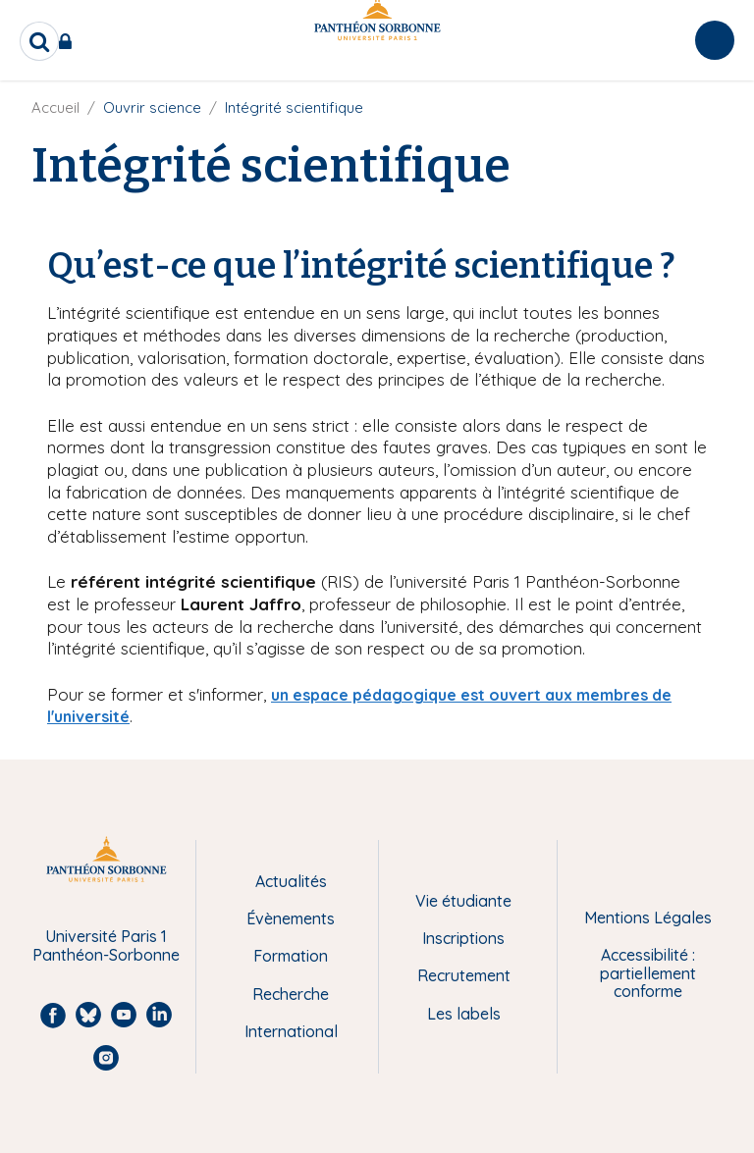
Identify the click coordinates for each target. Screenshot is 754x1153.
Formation (290, 956)
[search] (39, 41)
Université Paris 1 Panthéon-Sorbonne (106, 945)
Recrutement (464, 975)
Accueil (55, 107)
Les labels (464, 1013)
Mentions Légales (648, 917)
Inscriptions (463, 938)
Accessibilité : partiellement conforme (648, 973)
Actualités (291, 881)
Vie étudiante (463, 901)
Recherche (290, 994)
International (291, 1031)
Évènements (290, 918)
